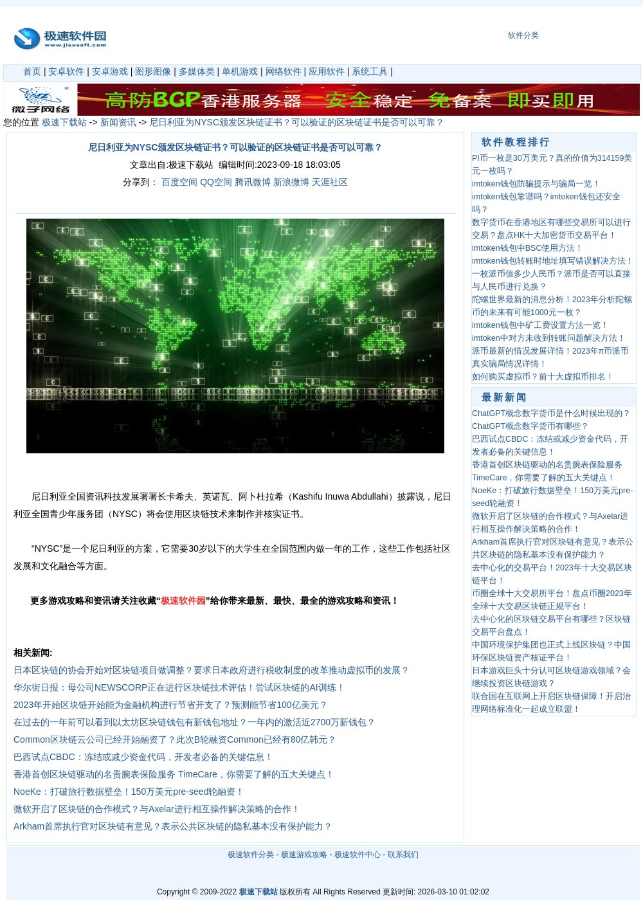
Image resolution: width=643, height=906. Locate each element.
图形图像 (153, 71)
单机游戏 (240, 71)
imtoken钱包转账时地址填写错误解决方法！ (553, 261)
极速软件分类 (251, 854)
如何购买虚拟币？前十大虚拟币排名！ (543, 376)
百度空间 (179, 182)
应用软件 (327, 71)
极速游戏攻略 (304, 854)
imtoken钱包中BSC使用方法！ (527, 248)
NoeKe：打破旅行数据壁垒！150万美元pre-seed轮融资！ (129, 791)
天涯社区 (330, 182)
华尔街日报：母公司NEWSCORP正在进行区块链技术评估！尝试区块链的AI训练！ (179, 687)
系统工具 (370, 71)
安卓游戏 (110, 71)
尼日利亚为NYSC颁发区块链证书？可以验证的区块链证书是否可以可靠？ (296, 122)
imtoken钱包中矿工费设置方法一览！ (540, 325)
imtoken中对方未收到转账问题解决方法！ (549, 338)
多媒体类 (197, 71)
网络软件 (284, 71)
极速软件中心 (357, 854)
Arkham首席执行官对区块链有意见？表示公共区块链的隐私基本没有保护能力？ (173, 826)
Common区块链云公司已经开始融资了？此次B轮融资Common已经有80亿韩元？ (175, 739)
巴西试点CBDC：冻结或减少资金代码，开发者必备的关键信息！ (143, 757)
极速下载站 (64, 122)
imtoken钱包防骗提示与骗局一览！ (536, 183)
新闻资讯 (118, 122)
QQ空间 (216, 182)
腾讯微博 (253, 182)
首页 (32, 71)
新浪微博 (291, 182)
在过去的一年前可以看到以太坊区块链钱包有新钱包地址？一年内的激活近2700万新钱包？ (195, 722)
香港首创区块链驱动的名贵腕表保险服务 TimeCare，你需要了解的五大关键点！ (174, 774)
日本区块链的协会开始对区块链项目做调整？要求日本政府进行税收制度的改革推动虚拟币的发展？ (212, 670)
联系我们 (403, 854)
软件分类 (523, 35)
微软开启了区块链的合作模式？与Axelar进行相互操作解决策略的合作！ (157, 809)
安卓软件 (66, 71)
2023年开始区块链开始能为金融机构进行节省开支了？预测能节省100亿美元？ (171, 705)
